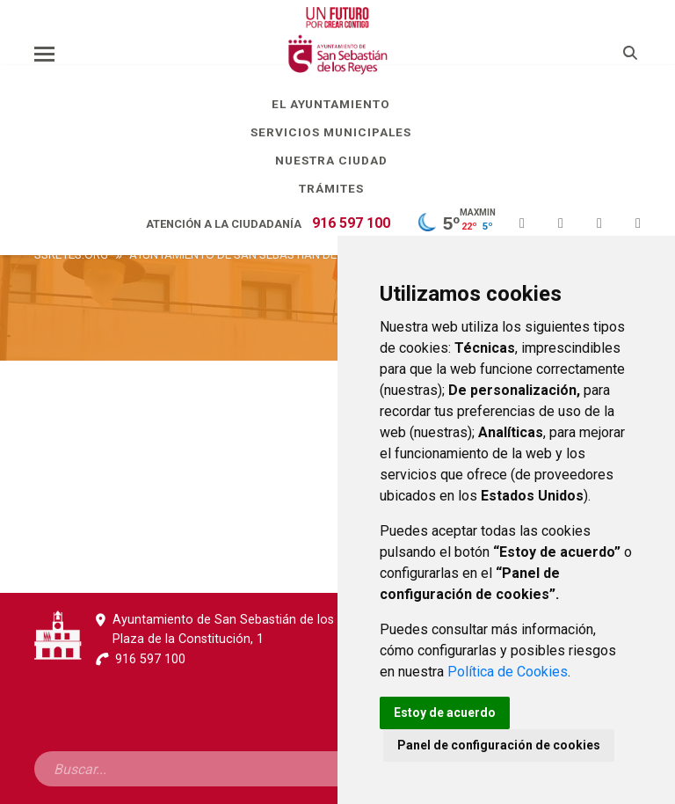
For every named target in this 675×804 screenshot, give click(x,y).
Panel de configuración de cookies (498, 745)
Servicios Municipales (337, 132)
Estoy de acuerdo (445, 712)
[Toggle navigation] (44, 53)
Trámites (338, 188)
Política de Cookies (507, 671)
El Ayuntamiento (337, 104)
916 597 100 (351, 223)
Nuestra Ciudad (338, 160)
